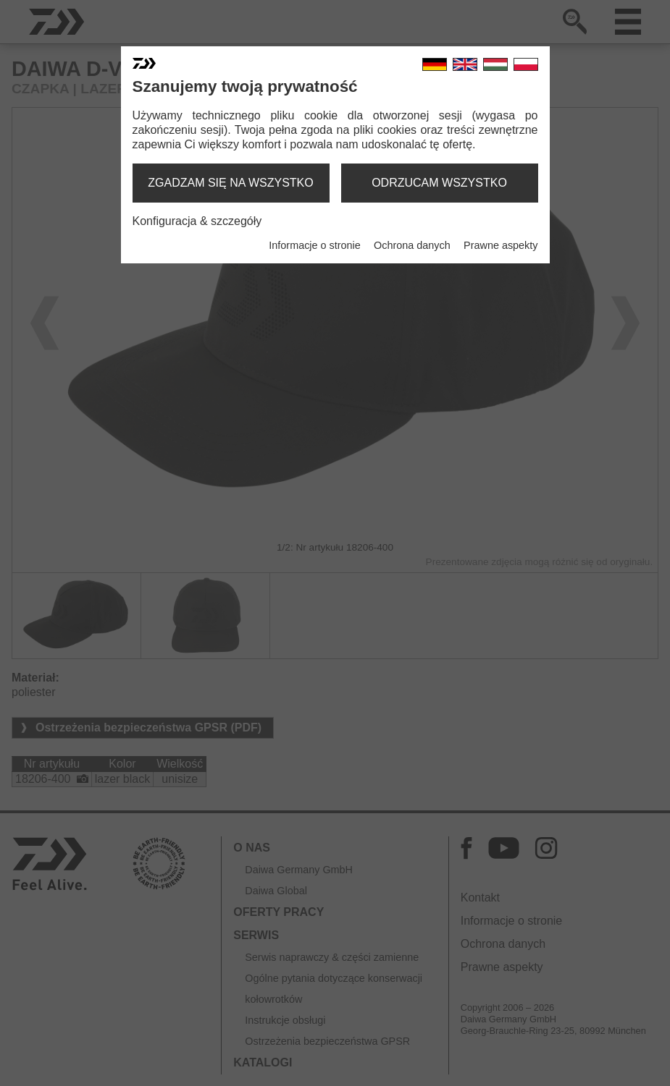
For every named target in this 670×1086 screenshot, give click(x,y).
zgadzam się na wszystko (230, 183)
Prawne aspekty (500, 245)
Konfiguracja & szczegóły (197, 221)
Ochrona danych (412, 245)
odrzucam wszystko (439, 183)
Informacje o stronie (314, 245)
